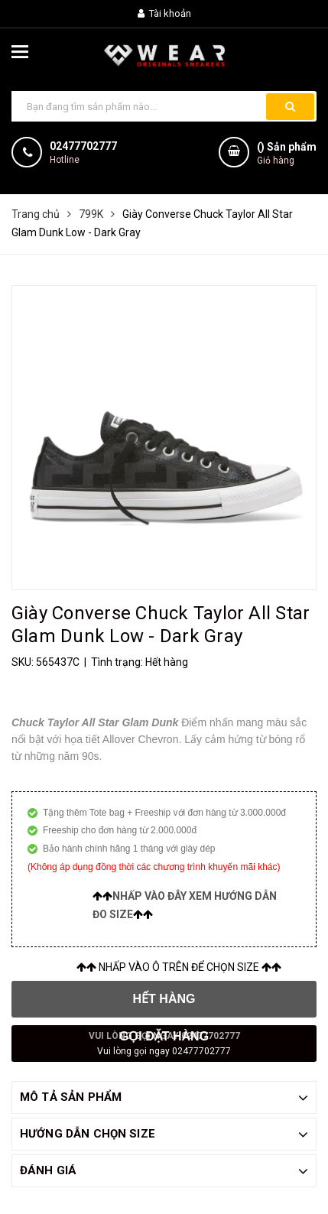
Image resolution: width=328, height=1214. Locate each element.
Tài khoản (164, 13)
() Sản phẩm (287, 154)
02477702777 (83, 146)
